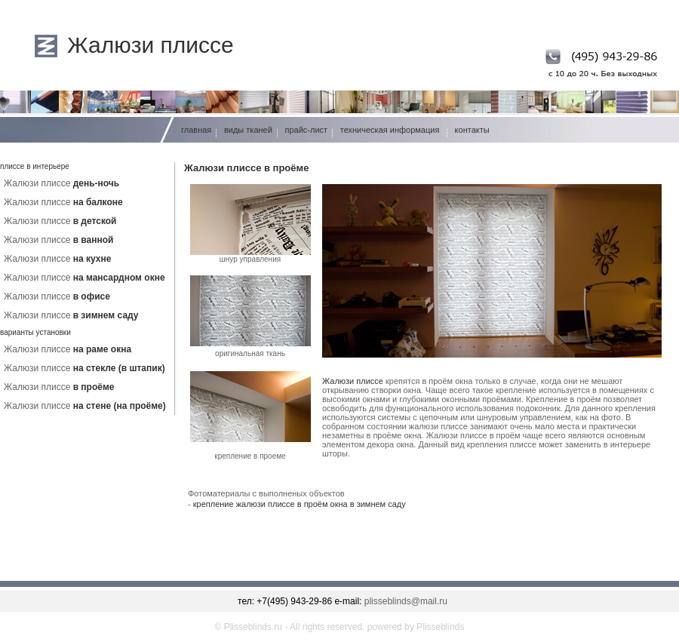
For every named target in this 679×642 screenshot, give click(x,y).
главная (196, 129)
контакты (472, 129)
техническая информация (390, 129)
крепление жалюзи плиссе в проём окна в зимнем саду (299, 503)
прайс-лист (305, 129)
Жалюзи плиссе (150, 44)
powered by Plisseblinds (416, 627)
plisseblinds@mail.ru (405, 601)
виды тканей (248, 129)
